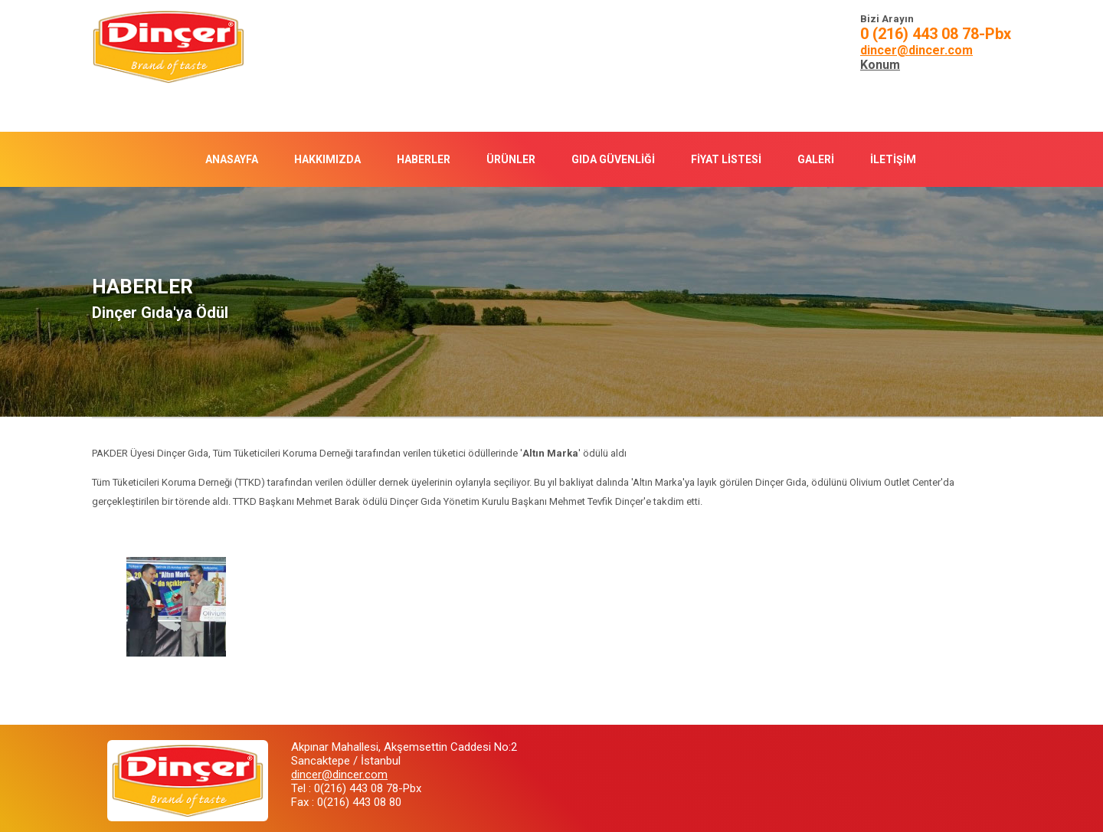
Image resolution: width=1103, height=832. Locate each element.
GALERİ (815, 159)
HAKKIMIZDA (327, 159)
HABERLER (423, 159)
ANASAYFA (231, 159)
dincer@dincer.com (916, 50)
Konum (880, 64)
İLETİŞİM (893, 159)
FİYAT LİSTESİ (726, 159)
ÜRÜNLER (510, 159)
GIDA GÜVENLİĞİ (613, 159)
